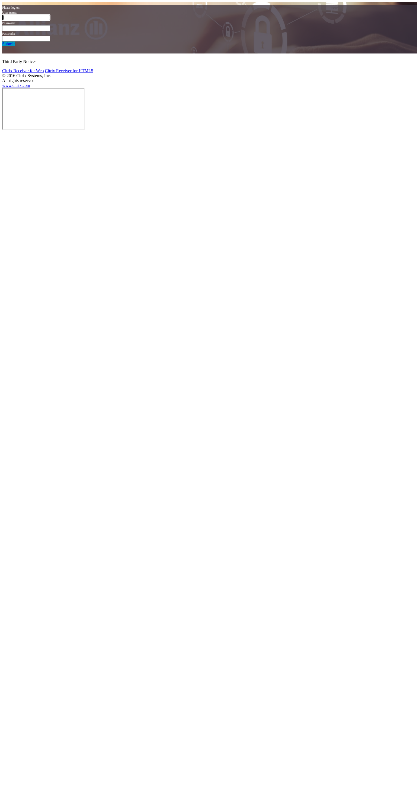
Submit (8, 44)
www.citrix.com (16, 85)
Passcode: (8, 34)
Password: (8, 23)
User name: (9, 12)
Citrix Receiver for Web (23, 70)
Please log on (11, 8)
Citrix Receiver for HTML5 (69, 70)
